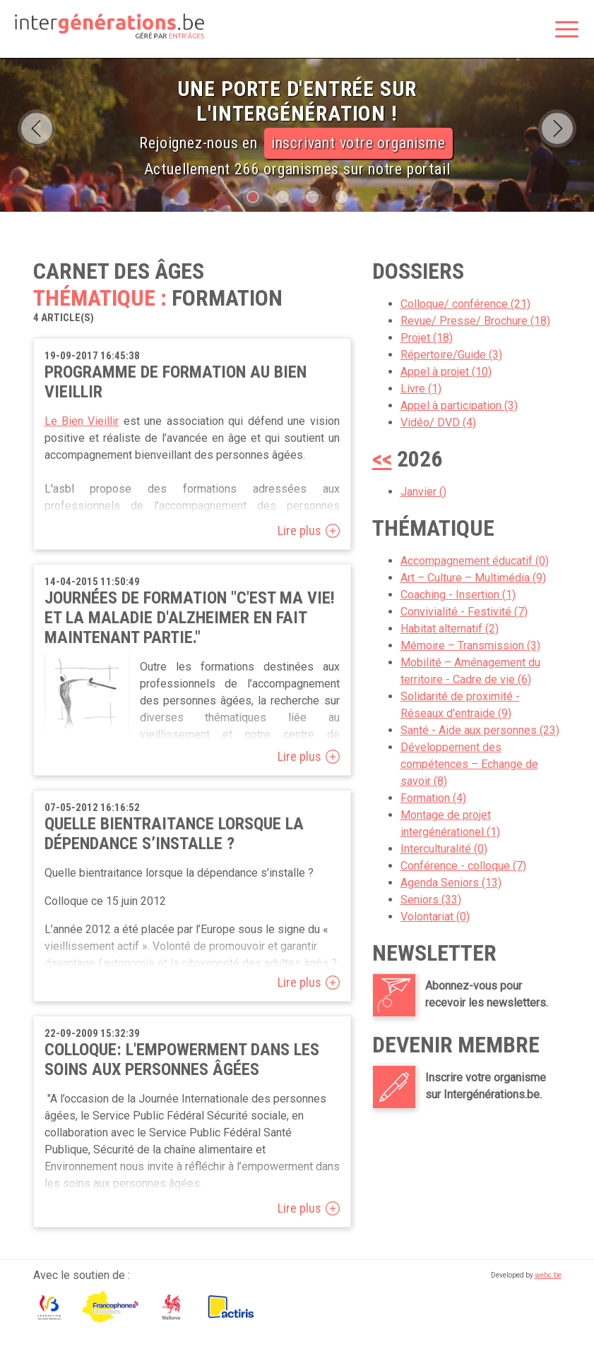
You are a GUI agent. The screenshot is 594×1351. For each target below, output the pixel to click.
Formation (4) (433, 798)
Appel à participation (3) (459, 405)
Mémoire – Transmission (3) (470, 645)
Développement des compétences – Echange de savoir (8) (469, 764)
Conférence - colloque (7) (463, 865)
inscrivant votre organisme (358, 143)
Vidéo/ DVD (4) (438, 422)
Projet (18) (426, 337)
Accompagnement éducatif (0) (474, 561)
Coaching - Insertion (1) (458, 594)
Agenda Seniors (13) (450, 882)
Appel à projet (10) (446, 371)
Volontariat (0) (435, 916)
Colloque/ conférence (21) (465, 304)
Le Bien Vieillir (81, 421)
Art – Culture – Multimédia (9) (473, 577)
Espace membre (501, 30)
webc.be (548, 1275)
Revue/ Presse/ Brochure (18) (475, 321)
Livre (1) (420, 388)
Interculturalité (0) (443, 848)
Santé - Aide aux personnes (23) (479, 730)
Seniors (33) (430, 899)
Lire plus (299, 530)
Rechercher (531, 30)
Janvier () (423, 491)
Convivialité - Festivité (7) (464, 611)
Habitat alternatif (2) (449, 628)
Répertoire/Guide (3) (451, 354)
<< (382, 458)
